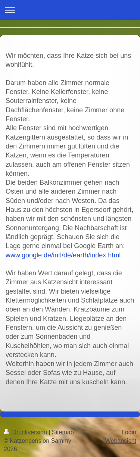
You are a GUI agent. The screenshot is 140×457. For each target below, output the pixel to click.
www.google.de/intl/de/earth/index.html (63, 255)
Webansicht (120, 441)
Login (129, 432)
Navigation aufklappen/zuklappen (70, 10)
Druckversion (26, 432)
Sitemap (63, 432)
